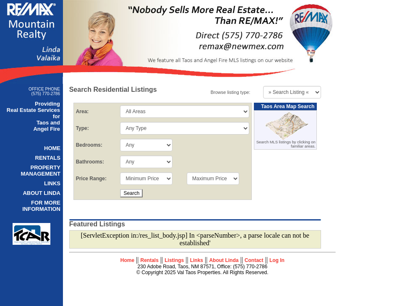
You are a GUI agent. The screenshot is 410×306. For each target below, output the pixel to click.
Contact (254, 260)
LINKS (52, 183)
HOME (52, 148)
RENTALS (47, 158)
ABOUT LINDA (41, 193)
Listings (174, 260)
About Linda (223, 260)
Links (196, 260)
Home (127, 260)
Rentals (150, 260)
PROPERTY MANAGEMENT (40, 170)
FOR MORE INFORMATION (41, 206)
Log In (277, 260)
